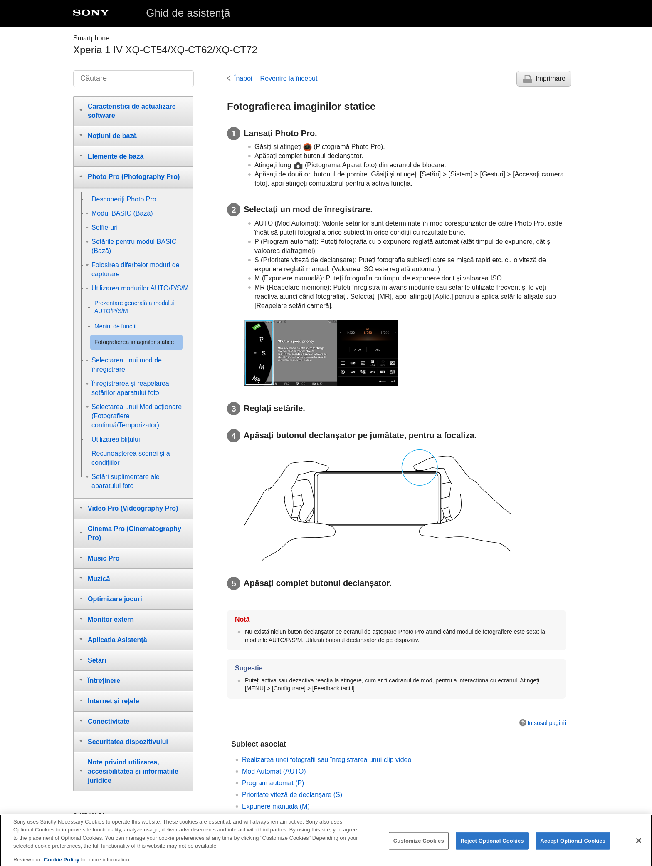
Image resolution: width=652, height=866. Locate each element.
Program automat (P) (273, 783)
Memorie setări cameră (276, 817)
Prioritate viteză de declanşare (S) (292, 794)
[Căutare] (133, 78)
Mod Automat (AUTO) (274, 771)
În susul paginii (546, 723)
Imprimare (551, 78)
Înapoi (243, 78)
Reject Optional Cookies (492, 845)
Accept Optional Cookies (572, 845)
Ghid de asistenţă (188, 13)
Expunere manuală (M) (276, 806)
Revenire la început (289, 78)
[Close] (639, 845)
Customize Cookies (418, 845)
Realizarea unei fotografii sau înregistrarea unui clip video (326, 759)
